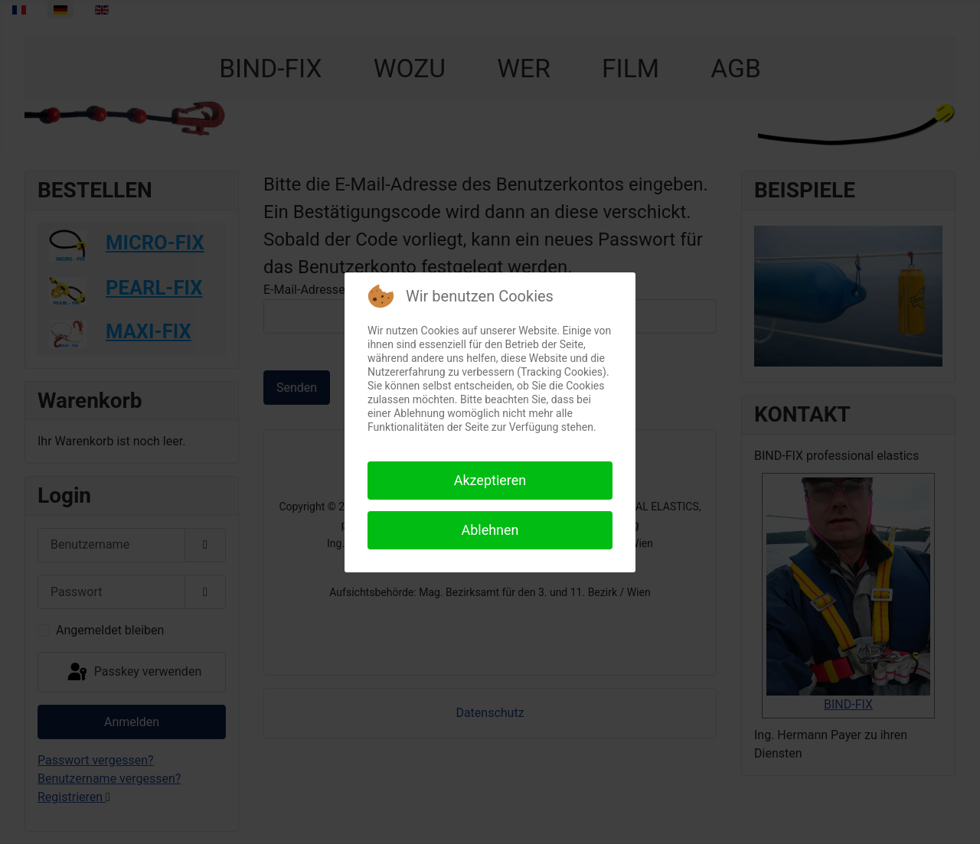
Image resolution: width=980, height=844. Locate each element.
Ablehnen (489, 530)
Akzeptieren (490, 480)
